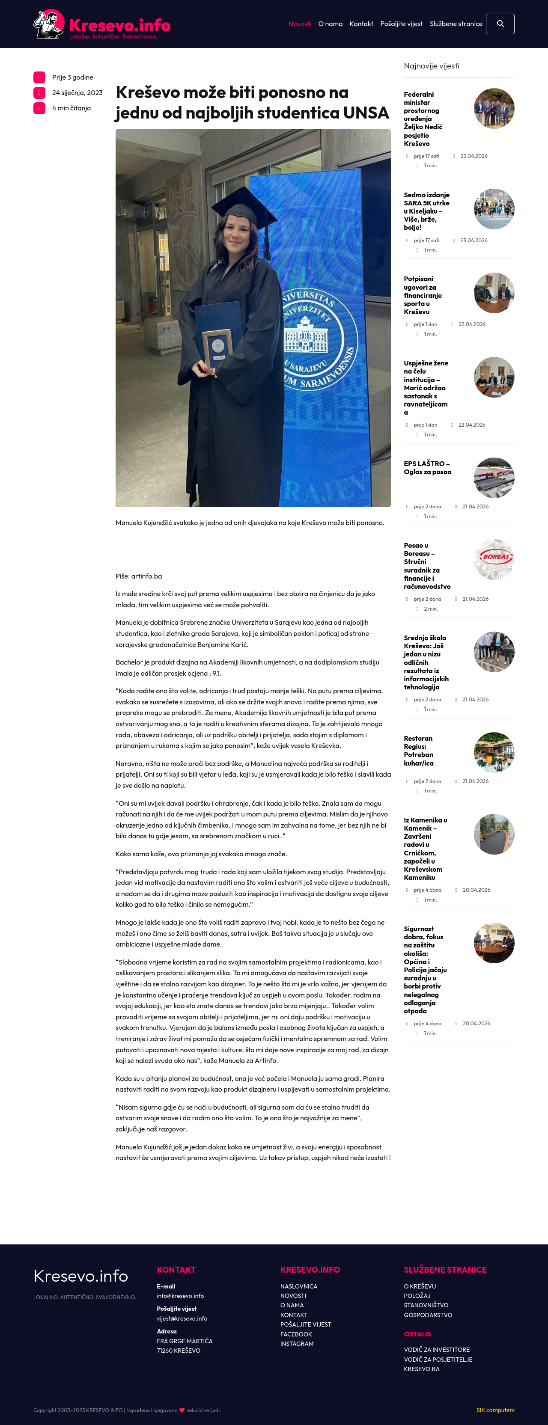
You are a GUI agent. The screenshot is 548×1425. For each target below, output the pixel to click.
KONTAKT (294, 1315)
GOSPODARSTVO (428, 1315)
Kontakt (362, 23)
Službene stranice (456, 23)
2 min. (426, 609)
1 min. (425, 165)
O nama (331, 23)
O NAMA (292, 1305)
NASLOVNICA (299, 1286)
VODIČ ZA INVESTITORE (437, 1350)
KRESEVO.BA (422, 1369)
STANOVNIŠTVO (426, 1305)
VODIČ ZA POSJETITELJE (438, 1359)
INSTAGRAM (297, 1344)
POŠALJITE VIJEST (305, 1324)
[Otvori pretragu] (500, 24)
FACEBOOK (296, 1334)
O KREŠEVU (420, 1286)
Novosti (300, 23)
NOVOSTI (293, 1296)
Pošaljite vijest (401, 23)
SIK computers (496, 1410)
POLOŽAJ (417, 1296)
